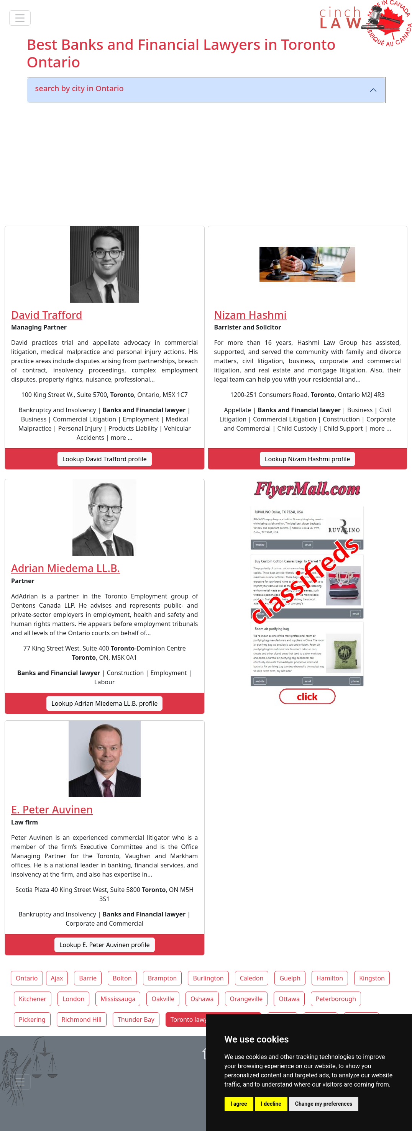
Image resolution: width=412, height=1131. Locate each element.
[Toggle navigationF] (20, 1082)
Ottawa (289, 999)
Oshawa (202, 999)
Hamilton (330, 978)
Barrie (88, 978)
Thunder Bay (136, 1019)
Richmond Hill (82, 1019)
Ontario (27, 978)
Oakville (162, 999)
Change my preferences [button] (323, 1104)
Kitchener (32, 999)
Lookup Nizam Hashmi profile (307, 459)
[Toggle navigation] (20, 18)
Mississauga (117, 999)
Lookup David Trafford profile (104, 459)
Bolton (122, 978)
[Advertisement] (206, 162)
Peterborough (336, 999)
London (73, 999)
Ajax (57, 978)
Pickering (32, 1019)
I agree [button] (239, 1104)
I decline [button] (271, 1104)
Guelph (289, 978)
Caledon (252, 978)
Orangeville (246, 999)
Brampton (162, 978)
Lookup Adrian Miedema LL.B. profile (104, 703)
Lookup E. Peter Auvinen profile (104, 945)
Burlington (208, 978)
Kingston (372, 978)
